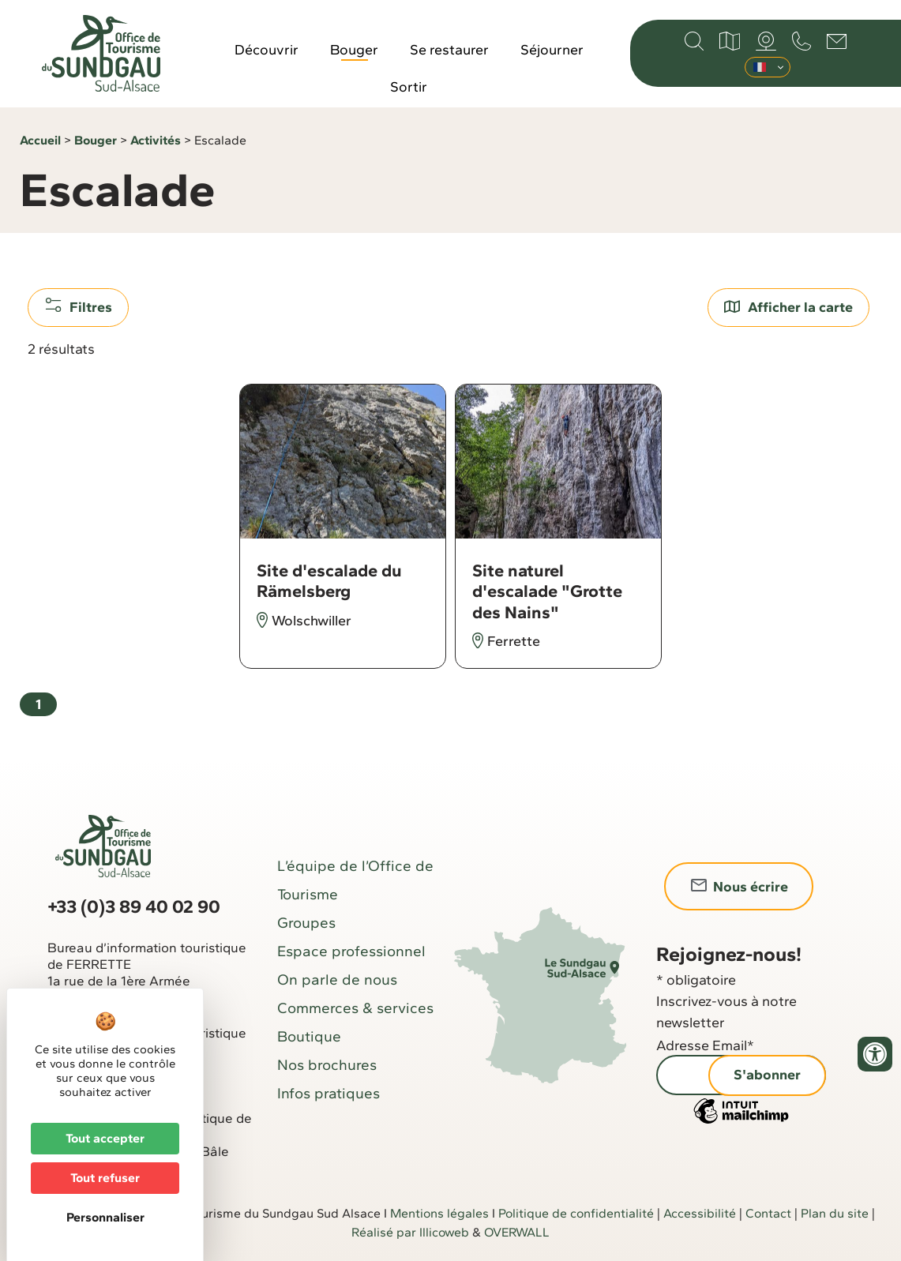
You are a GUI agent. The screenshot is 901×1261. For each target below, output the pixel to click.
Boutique (309, 1036)
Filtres (78, 307)
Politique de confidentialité (576, 1213)
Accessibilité (699, 1213)
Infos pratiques (328, 1093)
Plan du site (835, 1213)
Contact (768, 1213)
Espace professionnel (351, 951)
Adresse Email (705, 1045)
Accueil (40, 140)
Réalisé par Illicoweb (410, 1232)
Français (759, 67)
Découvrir (266, 49)
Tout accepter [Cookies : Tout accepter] (105, 1138)
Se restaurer (449, 49)
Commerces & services (355, 1008)
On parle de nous (337, 979)
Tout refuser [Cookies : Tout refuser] (105, 1177)
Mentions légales (439, 1213)
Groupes (306, 923)
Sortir (408, 87)
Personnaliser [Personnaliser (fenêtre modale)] (105, 1217)
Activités (155, 140)
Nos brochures (327, 1065)
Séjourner (552, 49)
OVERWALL (517, 1232)
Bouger (354, 49)
